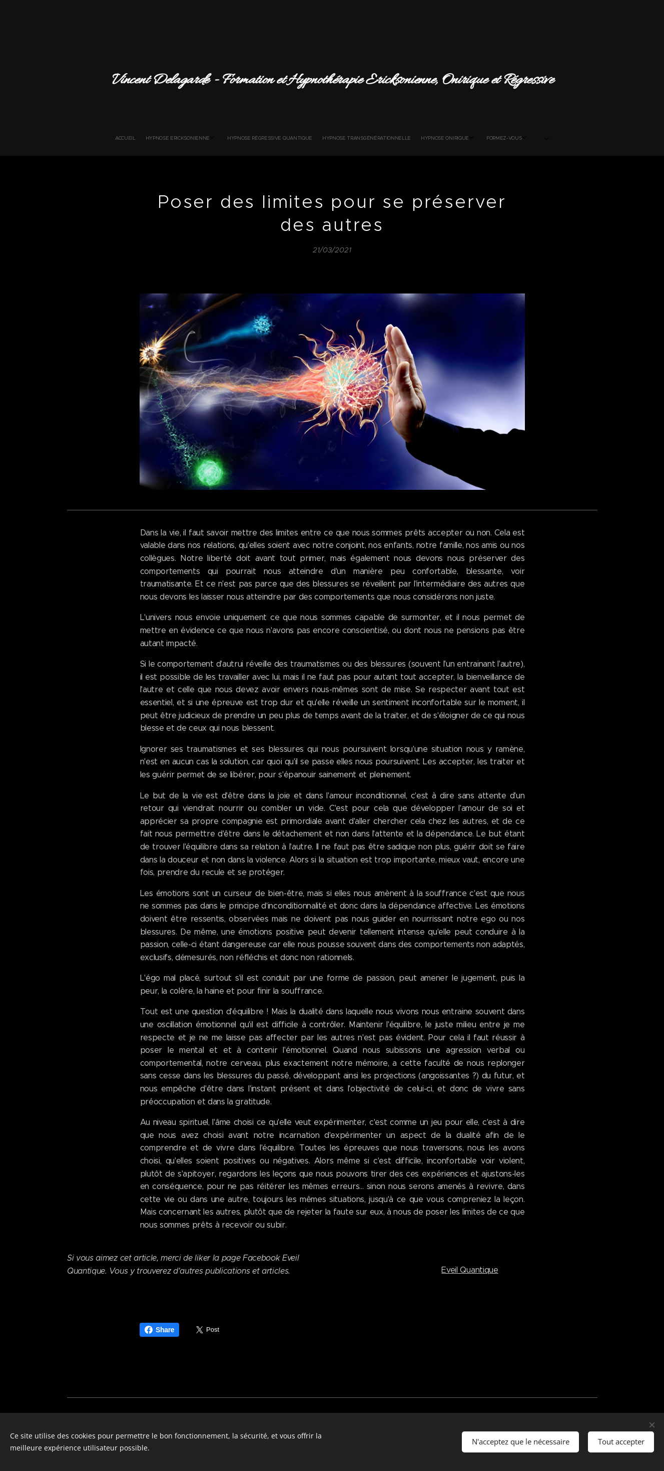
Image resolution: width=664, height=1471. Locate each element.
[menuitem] (257, 138)
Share (159, 1330)
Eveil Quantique (469, 1269)
